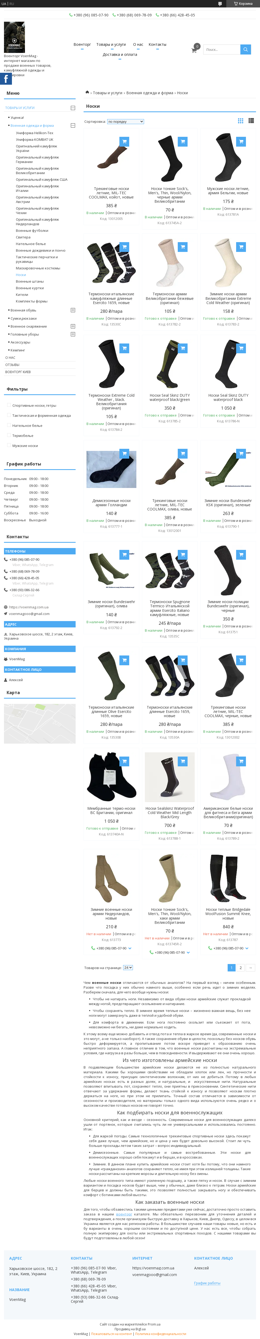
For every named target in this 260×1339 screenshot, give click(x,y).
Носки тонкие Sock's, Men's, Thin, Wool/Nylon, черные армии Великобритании (170, 195)
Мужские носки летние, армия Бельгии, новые (228, 191)
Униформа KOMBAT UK (34, 139)
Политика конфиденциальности (160, 1334)
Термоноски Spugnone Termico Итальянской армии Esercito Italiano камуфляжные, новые (170, 608)
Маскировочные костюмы (38, 268)
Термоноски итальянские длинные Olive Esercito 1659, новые (111, 711)
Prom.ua (154, 1324)
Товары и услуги (111, 44)
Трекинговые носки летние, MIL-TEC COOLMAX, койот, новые (111, 193)
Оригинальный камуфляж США (41, 179)
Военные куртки (30, 288)
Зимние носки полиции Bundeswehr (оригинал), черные (228, 606)
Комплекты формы (31, 301)
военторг (124, 1214)
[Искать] (245, 49)
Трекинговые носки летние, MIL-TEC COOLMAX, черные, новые (228, 711)
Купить (124, 142)
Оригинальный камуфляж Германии (37, 159)
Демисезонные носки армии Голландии (111, 503)
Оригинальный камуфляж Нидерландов (37, 221)
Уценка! (17, 117)
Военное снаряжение (29, 326)
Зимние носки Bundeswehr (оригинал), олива (111, 604)
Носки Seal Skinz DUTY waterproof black (228, 397)
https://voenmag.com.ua (29, 607)
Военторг (82, 44)
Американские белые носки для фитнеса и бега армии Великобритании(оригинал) (228, 812)
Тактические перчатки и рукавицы (37, 259)
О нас (138, 44)
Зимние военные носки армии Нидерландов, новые (111, 913)
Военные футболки (32, 230)
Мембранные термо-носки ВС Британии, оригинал (111, 810)
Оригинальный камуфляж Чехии (37, 210)
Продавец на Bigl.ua (130, 1329)
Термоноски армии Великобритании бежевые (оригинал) (170, 298)
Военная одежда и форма (149, 92)
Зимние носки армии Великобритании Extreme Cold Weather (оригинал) (228, 298)
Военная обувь (23, 310)
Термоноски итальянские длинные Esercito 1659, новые (170, 711)
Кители (22, 294)
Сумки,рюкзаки (24, 318)
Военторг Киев (18, 372)
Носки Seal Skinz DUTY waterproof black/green (170, 397)
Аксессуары (20, 342)
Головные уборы (25, 334)
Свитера (23, 237)
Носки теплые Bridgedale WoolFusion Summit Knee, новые (228, 913)
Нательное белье (31, 243)
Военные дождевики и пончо (41, 250)
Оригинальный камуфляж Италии (37, 188)
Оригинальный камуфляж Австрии (37, 199)
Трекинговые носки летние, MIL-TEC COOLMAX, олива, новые (169, 505)
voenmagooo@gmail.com (29, 614)
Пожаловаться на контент (111, 1334)
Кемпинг (18, 350)
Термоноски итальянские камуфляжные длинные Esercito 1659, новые (111, 298)
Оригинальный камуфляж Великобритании (37, 170)
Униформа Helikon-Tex (34, 132)
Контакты (157, 44)
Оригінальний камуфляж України (36, 148)
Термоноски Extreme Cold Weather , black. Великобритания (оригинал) (111, 401)
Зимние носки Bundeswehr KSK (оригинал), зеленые (228, 503)
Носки (21, 274)
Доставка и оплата (120, 54)
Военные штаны (30, 281)
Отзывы (12, 365)
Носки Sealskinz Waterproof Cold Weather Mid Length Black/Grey (169, 812)
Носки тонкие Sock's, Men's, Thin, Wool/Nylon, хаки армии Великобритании (170, 915)
